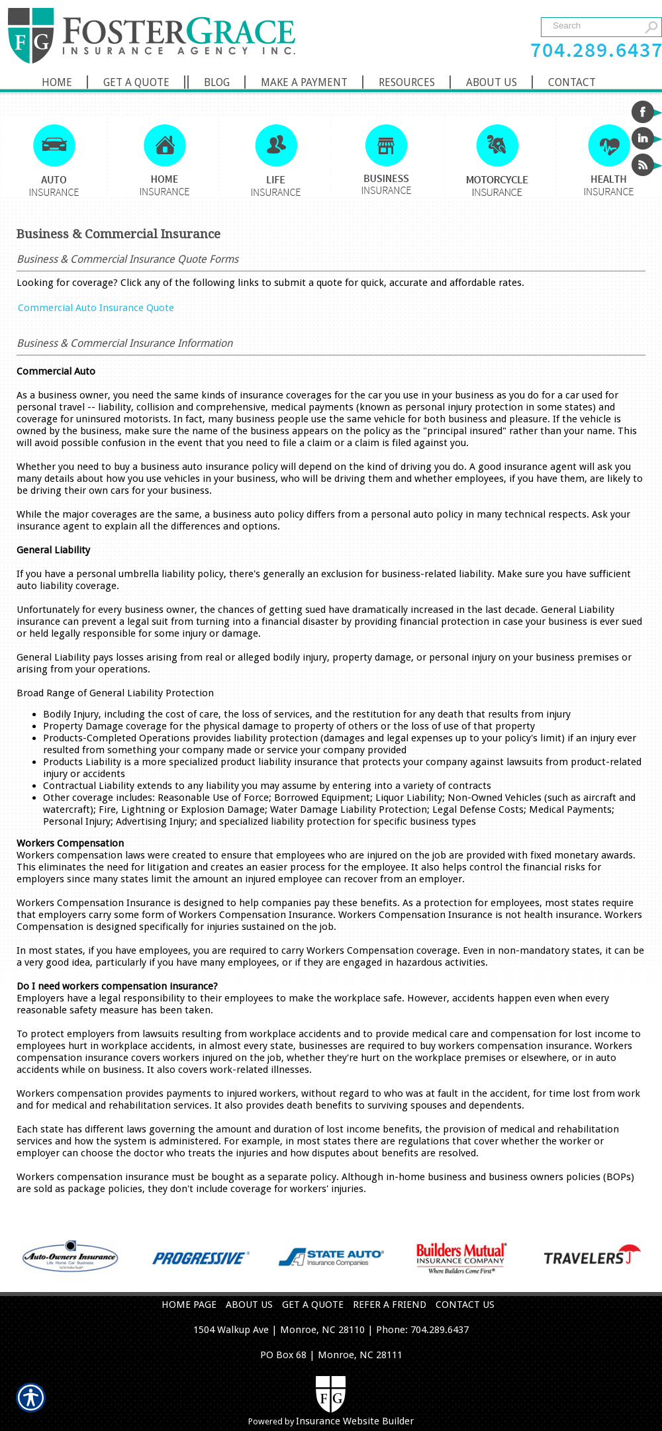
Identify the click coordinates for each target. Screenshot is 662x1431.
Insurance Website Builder (355, 1421)
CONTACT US (465, 1305)
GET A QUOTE (313, 1305)
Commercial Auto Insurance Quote (96, 308)
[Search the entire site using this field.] (594, 25)
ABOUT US (249, 1305)
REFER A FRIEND (389, 1305)
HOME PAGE (189, 1305)
